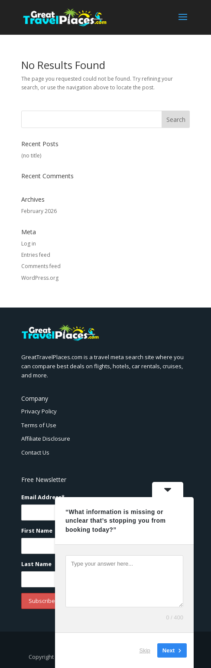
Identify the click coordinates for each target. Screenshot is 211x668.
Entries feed (35, 255)
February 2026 (39, 211)
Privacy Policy (39, 411)
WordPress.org (39, 278)
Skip (145, 650)
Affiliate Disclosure (45, 438)
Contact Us (35, 452)
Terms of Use (38, 425)
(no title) (31, 155)
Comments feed (41, 266)
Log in (28, 243)
